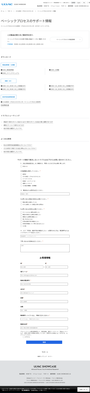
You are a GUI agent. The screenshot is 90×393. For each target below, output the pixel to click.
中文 (84, 2)
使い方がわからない (28, 219)
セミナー (50, 356)
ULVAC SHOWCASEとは (82, 6)
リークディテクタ (27, 178)
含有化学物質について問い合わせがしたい (34, 223)
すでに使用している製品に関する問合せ (33, 204)
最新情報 (70, 6)
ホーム (2, 11)
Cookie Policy (34, 390)
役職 (21, 306)
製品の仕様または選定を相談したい (32, 214)
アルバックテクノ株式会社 (44, 380)
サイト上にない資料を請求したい (31, 212)
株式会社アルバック (47, 2)
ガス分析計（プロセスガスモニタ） (25, 11)
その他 (24, 226)
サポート (63, 6)
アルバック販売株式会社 (31, 380)
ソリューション (55, 6)
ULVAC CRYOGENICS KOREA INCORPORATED (55, 382)
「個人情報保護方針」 (28, 163)
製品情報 (39, 6)
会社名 (22, 289)
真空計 (24, 174)
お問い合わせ (66, 2)
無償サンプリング (42, 356)
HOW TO (46, 6)
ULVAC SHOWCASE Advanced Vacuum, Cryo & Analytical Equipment (45, 367)
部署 (21, 298)
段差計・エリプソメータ (29, 181)
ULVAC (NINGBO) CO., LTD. (57, 380)
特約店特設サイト (57, 2)
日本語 (73, 2)
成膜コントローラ (27, 183)
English (78, 2)
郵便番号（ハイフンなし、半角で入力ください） (34, 315)
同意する (25, 166)
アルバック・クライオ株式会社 (43, 378)
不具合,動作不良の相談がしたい (31, 221)
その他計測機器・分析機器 (29, 185)
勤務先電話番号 (25, 280)
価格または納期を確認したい (30, 216)
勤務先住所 (23, 324)
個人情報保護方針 (26, 390)
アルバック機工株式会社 (57, 378)
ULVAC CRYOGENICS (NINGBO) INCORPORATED (34, 382)
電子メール (23, 271)
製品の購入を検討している (29, 202)
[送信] (44, 342)
